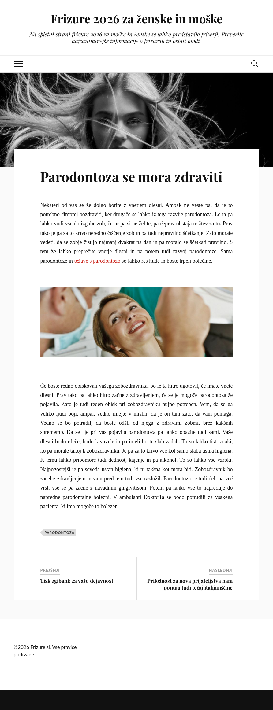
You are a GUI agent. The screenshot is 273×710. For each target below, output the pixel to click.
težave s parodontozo (97, 261)
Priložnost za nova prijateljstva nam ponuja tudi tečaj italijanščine (190, 584)
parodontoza (59, 532)
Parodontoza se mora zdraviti (131, 176)
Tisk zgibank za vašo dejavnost (76, 580)
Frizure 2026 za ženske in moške (136, 18)
